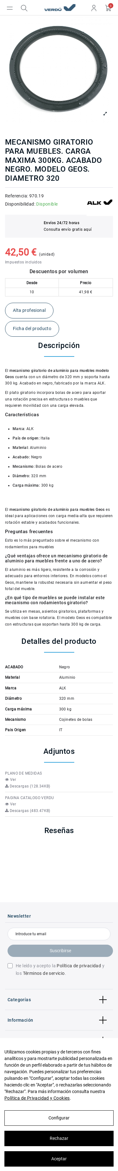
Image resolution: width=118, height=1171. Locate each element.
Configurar (59, 1117)
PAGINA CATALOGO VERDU (29, 798)
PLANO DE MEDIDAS (23, 773)
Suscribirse (60, 950)
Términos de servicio (44, 973)
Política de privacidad (79, 965)
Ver (10, 779)
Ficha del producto (32, 328)
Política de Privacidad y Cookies (37, 1098)
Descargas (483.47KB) (27, 811)
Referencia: (16, 195)
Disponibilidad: (20, 204)
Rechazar (59, 1138)
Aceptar (59, 1158)
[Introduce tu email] (59, 934)
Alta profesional (29, 310)
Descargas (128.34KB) (27, 786)
